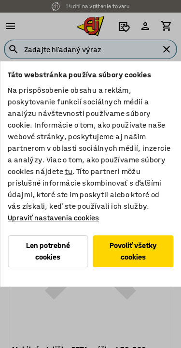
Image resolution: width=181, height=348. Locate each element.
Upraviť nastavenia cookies (53, 217)
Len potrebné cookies (48, 251)
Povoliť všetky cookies (133, 251)
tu (68, 171)
